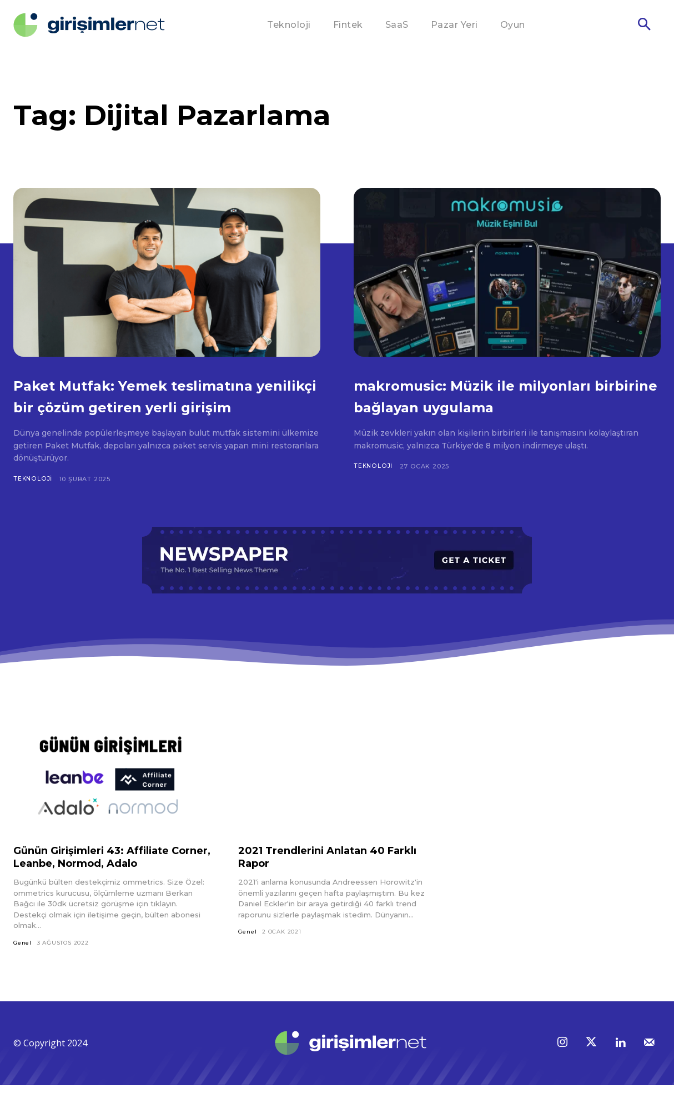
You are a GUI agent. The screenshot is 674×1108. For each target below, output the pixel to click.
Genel (22, 965)
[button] (644, 25)
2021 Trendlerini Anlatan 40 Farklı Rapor (319, 879)
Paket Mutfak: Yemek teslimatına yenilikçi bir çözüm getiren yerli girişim (162, 405)
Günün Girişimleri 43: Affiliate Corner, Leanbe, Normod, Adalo (106, 879)
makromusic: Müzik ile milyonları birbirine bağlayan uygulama (493, 405)
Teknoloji (33, 501)
